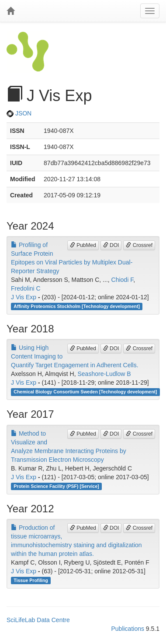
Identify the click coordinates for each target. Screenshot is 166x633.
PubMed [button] (83, 245)
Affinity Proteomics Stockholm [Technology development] (77, 306)
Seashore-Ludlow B (104, 373)
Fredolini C (26, 288)
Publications (127, 628)
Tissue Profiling (31, 580)
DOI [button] (111, 245)
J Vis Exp (23, 297)
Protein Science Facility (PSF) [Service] (56, 486)
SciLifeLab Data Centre (38, 619)
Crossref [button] (139, 245)
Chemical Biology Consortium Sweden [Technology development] (85, 391)
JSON (19, 113)
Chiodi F (122, 279)
